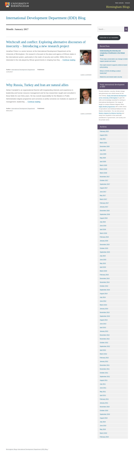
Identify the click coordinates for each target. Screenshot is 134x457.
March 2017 (103, 199)
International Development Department (23, 69)
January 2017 (104, 207)
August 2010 (104, 418)
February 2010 (104, 437)
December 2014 (105, 278)
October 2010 (104, 410)
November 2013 (105, 312)
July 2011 (103, 384)
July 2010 (103, 422)
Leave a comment (86, 75)
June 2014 (103, 301)
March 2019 (103, 169)
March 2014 (103, 305)
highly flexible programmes (107, 106)
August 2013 (104, 320)
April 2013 (103, 327)
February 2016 (104, 237)
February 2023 (104, 131)
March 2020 (103, 165)
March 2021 (103, 142)
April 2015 (103, 267)
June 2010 (103, 425)
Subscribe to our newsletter (109, 37)
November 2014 (105, 282)
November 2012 (105, 339)
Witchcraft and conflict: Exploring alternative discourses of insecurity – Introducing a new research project (46, 44)
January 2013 (104, 331)
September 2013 (105, 316)
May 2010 (103, 429)
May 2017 (103, 195)
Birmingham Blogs (118, 6)
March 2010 (103, 433)
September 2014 (105, 290)
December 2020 (105, 146)
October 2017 (104, 180)
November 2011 (105, 369)
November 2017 (105, 176)
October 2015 (104, 248)
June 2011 (103, 388)
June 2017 (103, 191)
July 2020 (103, 150)
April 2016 (103, 229)
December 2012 (105, 335)
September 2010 (105, 414)
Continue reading (68, 60)
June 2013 (103, 323)
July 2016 (103, 222)
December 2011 (105, 365)
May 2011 (103, 391)
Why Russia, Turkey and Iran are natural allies (37, 85)
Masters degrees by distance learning (110, 113)
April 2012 (103, 350)
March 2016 (103, 233)
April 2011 (103, 395)
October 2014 (104, 286)
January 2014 (104, 308)
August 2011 (104, 380)
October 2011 (104, 372)
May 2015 (103, 263)
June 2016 (103, 225)
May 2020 (103, 158)
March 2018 (103, 173)
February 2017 (104, 203)
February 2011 (104, 399)
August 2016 (104, 218)
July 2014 (103, 297)
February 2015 (104, 274)
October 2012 (104, 342)
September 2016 (105, 214)
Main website (119, 3)
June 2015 (103, 259)
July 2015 (103, 256)
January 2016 (104, 240)
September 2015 (105, 252)
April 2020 (103, 161)
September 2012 (105, 346)
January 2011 (104, 403)
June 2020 (103, 154)
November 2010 (105, 406)
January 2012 (104, 361)
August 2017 (104, 188)
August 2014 (104, 293)
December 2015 (105, 244)
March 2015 (103, 271)
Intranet (127, 3)
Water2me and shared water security (111, 77)
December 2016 (105, 210)
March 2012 (103, 354)
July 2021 (103, 139)
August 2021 (104, 135)
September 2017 (105, 184)
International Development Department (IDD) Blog (45, 18)
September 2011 (105, 376)
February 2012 (104, 357)
